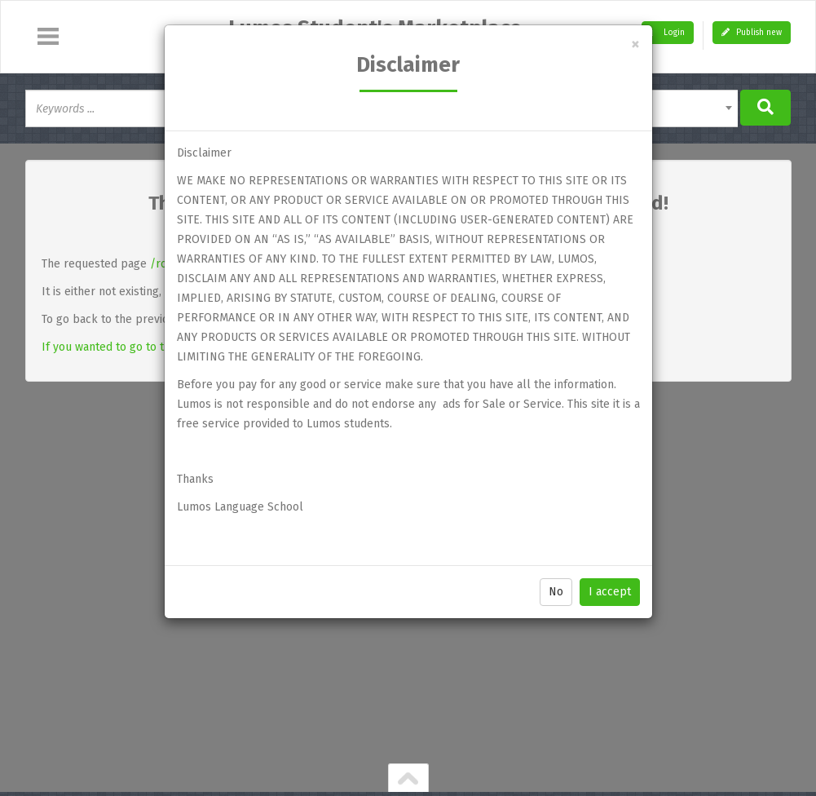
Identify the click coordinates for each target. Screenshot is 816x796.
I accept (610, 592)
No (556, 592)
